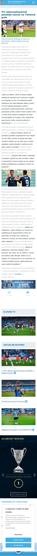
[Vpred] (34, 463)
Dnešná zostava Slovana (14, 401)
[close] (30, 504)
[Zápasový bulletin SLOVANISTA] (18, 416)
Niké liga (14, 368)
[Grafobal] (9, 499)
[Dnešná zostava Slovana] (18, 388)
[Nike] (18, 490)
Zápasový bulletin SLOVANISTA (17, 430)
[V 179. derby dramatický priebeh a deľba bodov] (18, 357)
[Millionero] (28, 499)
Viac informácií (10, 528)
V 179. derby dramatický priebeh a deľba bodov (17, 372)
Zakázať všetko (18, 540)
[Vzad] (2, 463)
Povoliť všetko (18, 545)
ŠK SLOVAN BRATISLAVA (16, 2)
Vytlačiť (28, 295)
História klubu (19, 477)
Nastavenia (18, 534)
